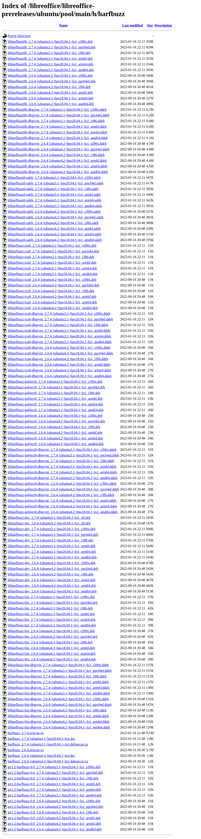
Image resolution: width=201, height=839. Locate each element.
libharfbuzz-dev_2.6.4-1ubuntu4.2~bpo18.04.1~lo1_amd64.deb (52, 591)
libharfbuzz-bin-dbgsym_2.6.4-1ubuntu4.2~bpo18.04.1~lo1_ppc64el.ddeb (60, 704)
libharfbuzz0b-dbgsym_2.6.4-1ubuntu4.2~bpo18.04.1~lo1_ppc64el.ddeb (58, 149)
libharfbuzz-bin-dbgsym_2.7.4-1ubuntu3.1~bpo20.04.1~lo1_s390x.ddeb (58, 665)
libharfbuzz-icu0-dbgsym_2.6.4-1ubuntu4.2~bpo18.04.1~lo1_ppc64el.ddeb (60, 353)
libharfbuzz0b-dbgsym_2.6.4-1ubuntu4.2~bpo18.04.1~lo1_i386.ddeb (56, 155)
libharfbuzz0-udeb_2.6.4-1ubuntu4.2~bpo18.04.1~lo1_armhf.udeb (54, 228)
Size (150, 25)
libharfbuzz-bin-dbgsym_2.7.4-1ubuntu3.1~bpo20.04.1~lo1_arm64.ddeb (58, 687)
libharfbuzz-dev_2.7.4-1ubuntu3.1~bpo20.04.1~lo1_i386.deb (50, 540)
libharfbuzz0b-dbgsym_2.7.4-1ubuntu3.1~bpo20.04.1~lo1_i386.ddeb (56, 121)
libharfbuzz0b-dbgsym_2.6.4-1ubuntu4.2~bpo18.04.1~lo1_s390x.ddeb (57, 143)
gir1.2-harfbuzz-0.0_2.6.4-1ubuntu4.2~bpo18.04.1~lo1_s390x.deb (54, 801)
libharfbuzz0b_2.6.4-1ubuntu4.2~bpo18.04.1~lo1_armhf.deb (50, 92)
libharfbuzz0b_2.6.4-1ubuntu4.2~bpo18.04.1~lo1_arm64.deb (50, 98)
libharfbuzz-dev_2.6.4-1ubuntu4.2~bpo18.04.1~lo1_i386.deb (50, 574)
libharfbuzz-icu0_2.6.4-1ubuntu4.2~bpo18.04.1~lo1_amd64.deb (53, 308)
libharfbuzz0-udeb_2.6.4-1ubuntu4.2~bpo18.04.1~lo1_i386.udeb (53, 223)
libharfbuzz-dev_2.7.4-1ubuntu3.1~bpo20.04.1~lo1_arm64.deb (52, 551)
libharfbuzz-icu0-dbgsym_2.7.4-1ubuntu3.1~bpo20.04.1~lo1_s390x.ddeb (59, 313)
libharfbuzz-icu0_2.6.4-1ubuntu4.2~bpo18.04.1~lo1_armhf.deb (52, 296)
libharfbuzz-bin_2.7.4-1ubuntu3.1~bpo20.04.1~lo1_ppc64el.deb (53, 602)
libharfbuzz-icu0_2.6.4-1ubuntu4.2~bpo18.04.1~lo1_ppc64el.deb (53, 285)
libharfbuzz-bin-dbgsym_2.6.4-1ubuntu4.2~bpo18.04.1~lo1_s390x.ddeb (58, 699)
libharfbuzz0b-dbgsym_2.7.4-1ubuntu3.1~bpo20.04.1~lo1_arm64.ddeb (57, 132)
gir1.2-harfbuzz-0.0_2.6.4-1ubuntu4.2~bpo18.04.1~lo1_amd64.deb (55, 829)
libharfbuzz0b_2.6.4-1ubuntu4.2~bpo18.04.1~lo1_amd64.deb (51, 104)
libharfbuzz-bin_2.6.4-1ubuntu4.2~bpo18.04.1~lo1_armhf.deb (51, 648)
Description (163, 25)
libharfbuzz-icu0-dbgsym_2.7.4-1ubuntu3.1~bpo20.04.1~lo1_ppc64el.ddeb (60, 319)
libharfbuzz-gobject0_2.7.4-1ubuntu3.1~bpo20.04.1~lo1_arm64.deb (55, 404)
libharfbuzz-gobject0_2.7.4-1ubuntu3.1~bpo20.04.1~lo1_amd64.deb (55, 410)
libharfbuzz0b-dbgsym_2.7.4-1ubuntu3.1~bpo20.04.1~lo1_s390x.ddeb (57, 109)
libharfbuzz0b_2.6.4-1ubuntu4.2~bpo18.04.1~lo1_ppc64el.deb (51, 81)
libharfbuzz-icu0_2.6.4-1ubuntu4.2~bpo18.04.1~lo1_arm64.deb (52, 302)
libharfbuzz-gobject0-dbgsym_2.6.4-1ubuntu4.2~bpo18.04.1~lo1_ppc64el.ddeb (63, 489)
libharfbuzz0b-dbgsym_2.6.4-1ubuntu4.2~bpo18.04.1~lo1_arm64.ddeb (57, 166)
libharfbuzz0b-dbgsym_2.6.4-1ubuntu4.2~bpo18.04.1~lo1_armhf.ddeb (57, 160)
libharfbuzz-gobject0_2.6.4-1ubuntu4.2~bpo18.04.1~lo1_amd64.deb (55, 444)
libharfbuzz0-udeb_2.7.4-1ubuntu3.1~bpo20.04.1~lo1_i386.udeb (53, 189)
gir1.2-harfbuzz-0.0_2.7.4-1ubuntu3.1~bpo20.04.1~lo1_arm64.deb (54, 789)
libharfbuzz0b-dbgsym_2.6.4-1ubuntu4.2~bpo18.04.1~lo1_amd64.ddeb (58, 172)
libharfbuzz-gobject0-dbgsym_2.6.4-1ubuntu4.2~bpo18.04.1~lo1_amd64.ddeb (62, 512)
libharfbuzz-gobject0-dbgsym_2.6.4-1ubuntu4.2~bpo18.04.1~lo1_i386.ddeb (61, 495)
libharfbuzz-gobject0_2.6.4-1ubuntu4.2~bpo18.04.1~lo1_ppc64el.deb (56, 421)
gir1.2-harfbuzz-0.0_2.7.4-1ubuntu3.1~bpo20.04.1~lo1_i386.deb (53, 778)
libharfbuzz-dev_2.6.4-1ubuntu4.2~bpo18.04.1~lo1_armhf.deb (51, 580)
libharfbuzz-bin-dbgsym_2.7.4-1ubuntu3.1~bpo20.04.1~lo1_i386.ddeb (57, 676)
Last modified (132, 25)
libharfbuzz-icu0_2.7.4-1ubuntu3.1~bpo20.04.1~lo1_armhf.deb (52, 262)
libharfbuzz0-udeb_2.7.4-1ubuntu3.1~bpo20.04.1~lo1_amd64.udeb (55, 206)
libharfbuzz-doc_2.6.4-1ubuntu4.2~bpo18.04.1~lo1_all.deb (49, 523)
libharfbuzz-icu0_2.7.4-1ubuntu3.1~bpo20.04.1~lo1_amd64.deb (53, 274)
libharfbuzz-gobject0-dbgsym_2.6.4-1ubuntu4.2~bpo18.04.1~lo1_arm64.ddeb (62, 506)
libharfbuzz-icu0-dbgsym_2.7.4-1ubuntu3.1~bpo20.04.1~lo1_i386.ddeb (58, 325)
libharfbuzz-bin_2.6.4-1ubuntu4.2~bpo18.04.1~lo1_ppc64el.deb (53, 636)
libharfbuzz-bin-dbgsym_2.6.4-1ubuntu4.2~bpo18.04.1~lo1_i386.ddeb (57, 710)
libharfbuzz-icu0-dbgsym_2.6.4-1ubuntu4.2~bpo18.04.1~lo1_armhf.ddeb (59, 364)
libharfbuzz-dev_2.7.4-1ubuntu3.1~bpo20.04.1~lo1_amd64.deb (52, 557)
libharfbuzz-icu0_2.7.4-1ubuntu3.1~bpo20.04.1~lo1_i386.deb (51, 257)
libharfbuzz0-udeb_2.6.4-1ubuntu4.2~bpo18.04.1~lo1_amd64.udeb (55, 240)
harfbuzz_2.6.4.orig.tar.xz (26, 750)
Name (63, 25)
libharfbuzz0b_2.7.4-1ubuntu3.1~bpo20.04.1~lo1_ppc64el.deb (51, 47)
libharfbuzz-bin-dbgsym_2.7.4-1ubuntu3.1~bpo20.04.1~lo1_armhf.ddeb (58, 682)
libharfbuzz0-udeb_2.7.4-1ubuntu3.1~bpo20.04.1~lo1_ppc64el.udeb (55, 183)
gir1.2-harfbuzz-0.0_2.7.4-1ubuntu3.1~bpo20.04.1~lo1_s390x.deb (54, 767)
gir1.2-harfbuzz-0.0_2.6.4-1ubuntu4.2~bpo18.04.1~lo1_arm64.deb (54, 823)
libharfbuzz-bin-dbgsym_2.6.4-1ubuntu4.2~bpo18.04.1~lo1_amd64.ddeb (59, 727)
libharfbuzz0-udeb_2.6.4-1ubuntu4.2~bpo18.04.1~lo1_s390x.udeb (54, 211)
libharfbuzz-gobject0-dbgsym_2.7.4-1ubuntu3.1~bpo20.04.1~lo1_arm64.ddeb (62, 472)
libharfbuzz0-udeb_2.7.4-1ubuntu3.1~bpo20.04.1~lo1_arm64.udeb (54, 200)
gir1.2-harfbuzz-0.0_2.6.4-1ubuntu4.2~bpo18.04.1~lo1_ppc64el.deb (55, 806)
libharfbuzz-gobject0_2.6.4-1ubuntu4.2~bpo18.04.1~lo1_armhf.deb (55, 432)
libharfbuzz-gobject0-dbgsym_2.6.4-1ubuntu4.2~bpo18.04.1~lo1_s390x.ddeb (62, 483)
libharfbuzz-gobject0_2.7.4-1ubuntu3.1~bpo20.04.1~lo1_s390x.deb (55, 381)
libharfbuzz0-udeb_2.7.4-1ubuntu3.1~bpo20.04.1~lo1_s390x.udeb (54, 177)
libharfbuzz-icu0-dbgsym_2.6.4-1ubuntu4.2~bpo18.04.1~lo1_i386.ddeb (58, 359)
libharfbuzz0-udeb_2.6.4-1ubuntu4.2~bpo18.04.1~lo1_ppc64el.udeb (55, 217)
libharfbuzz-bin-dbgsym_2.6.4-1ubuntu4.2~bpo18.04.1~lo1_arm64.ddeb (58, 721)
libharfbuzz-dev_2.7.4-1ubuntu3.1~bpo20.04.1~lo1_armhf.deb (51, 546)
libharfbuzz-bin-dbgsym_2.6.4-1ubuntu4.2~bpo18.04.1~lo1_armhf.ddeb (58, 716)
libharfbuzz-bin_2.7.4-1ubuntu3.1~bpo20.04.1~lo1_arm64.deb (51, 619)
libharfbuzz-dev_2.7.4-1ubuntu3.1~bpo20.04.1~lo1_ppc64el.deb (53, 534)
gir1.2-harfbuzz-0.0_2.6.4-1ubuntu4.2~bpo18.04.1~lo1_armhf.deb (54, 818)
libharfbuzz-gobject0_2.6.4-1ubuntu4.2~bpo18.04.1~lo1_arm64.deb (55, 438)
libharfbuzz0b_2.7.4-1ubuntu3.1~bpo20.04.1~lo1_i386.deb (49, 53)
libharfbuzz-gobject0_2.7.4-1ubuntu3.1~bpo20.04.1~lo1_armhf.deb (55, 398)
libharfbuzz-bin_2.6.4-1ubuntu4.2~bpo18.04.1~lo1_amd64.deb (52, 659)
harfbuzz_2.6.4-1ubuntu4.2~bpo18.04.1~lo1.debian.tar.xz (48, 761)
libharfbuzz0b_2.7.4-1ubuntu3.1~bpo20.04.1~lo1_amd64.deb (51, 70)
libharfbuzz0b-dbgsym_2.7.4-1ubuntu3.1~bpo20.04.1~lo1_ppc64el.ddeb (58, 115)
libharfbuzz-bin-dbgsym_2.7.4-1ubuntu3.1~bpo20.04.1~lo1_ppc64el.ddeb (60, 670)
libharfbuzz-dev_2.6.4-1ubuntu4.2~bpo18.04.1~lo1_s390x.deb (51, 563)
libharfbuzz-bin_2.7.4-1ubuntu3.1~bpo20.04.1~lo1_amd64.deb (52, 625)
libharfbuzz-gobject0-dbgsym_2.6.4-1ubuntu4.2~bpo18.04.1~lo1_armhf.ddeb (62, 500)
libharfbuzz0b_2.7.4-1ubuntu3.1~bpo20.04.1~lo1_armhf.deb (50, 58)
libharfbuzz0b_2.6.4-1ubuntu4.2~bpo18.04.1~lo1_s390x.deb (50, 75)
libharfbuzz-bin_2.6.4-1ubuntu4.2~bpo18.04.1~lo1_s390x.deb (51, 631)
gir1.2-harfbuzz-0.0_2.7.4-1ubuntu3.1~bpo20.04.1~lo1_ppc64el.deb (55, 772)
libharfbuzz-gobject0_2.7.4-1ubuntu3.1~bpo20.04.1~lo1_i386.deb (54, 393)
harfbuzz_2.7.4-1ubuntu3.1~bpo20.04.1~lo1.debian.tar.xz (48, 744)
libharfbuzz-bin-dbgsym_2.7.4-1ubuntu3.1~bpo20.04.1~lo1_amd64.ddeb (59, 693)
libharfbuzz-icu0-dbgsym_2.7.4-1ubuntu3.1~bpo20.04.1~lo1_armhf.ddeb (59, 330)
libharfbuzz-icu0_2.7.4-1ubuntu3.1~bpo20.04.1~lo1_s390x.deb (52, 245)
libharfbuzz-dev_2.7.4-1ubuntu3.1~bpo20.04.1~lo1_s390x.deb (51, 529)
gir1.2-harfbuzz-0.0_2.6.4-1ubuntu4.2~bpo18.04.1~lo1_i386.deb (53, 812)
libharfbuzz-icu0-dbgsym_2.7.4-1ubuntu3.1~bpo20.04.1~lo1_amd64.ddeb (60, 342)
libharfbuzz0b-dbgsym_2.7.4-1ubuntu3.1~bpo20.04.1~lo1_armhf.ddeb (57, 126)
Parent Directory (19, 36)
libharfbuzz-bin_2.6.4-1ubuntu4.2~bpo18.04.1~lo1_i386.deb (50, 642)
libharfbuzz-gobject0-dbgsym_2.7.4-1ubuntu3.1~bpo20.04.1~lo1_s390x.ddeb (62, 449)
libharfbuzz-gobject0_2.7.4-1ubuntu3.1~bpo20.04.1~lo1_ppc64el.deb (56, 387)
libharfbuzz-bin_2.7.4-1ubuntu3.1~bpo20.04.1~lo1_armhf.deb (51, 614)
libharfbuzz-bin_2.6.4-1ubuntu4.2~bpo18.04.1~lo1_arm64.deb (51, 653)
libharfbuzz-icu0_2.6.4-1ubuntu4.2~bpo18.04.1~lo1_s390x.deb (52, 279)
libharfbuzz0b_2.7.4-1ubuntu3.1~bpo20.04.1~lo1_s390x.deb (50, 41)
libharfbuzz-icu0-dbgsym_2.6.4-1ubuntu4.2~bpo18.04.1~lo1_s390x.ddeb (59, 347)
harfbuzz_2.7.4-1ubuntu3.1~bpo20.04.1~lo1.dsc (41, 738)
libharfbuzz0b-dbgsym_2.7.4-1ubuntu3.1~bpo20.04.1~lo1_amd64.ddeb (58, 138)
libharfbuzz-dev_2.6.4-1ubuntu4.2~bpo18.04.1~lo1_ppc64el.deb (53, 568)
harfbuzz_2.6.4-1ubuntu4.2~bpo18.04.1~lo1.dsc (41, 755)
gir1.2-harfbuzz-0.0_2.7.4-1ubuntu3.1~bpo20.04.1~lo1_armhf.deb (54, 784)
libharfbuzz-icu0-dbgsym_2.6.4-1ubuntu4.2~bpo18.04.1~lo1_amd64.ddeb (60, 376)
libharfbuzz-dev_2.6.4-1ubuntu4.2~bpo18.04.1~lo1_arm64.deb (52, 585)
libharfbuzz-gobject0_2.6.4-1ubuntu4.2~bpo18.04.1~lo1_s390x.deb (55, 415)
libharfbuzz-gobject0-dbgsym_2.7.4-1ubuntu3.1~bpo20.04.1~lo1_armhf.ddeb (62, 466)
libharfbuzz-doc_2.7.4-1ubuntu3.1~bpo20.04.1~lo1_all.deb (49, 517)
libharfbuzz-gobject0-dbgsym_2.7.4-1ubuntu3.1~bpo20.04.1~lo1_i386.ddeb (61, 461)
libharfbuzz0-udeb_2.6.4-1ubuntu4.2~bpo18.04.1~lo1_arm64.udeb (54, 234)
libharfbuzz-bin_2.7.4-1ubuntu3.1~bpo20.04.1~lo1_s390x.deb (51, 597)
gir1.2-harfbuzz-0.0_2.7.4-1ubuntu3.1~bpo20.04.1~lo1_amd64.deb (55, 795)
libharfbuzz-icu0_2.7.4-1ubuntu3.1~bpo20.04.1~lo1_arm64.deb (52, 268)
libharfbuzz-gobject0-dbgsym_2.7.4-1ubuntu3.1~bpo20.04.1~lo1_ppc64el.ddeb (63, 455)
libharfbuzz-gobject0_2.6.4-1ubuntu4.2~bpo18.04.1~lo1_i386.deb (54, 427)
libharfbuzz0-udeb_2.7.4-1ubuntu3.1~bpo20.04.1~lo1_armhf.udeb (54, 194)
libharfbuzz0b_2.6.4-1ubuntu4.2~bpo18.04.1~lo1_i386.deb (49, 87)
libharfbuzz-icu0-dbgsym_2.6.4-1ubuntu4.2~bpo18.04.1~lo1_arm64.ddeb (59, 370)
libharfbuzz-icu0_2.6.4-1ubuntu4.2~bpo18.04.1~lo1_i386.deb (51, 291)
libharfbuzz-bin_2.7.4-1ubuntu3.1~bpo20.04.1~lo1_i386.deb (50, 608)
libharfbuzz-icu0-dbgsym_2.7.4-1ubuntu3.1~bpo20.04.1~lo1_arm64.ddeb (59, 336)
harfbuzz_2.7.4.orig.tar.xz (26, 733)
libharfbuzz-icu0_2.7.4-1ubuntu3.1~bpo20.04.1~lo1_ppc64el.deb (53, 251)
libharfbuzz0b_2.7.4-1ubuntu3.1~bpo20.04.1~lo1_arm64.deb (50, 64)
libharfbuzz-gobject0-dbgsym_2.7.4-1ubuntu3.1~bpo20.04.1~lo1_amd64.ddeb (62, 478)
